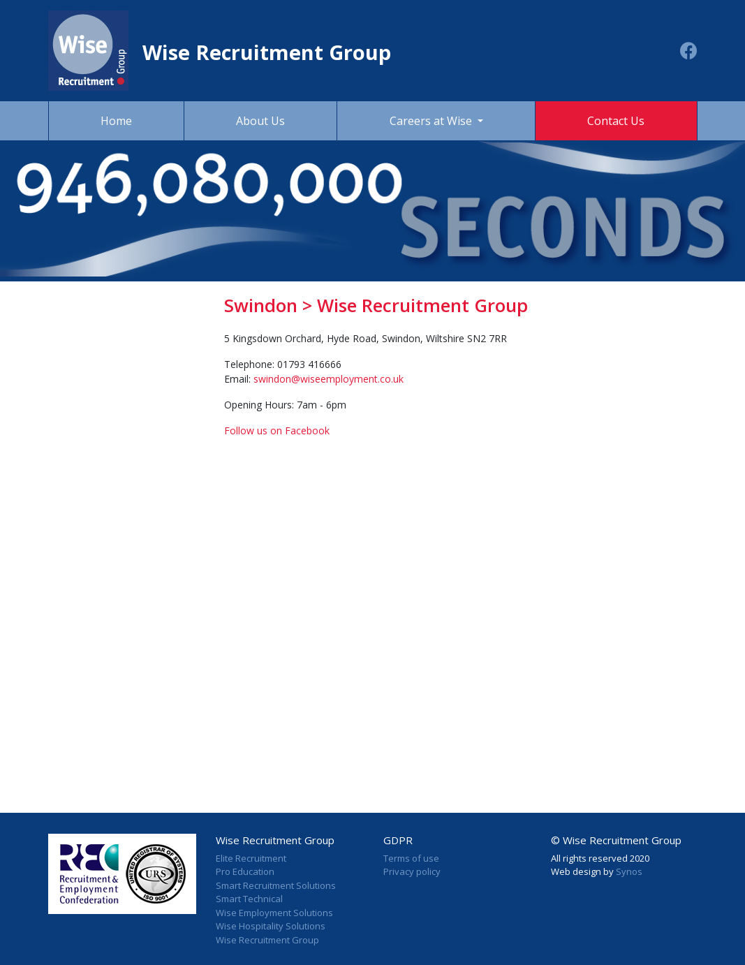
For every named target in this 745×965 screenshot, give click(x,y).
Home (116, 120)
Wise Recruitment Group (267, 940)
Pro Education (245, 871)
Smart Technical (249, 898)
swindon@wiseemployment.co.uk (328, 378)
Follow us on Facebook (277, 430)
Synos (629, 871)
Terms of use (411, 858)
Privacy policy (412, 871)
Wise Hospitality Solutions (270, 926)
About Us (260, 120)
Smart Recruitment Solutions (276, 885)
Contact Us (615, 120)
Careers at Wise (432, 120)
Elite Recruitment (251, 858)
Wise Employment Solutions (274, 912)
